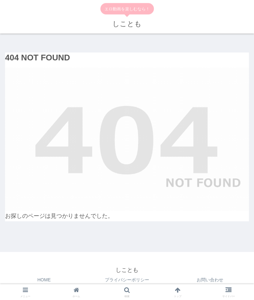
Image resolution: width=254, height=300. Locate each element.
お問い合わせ (210, 279)
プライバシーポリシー (127, 279)
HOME (44, 279)
